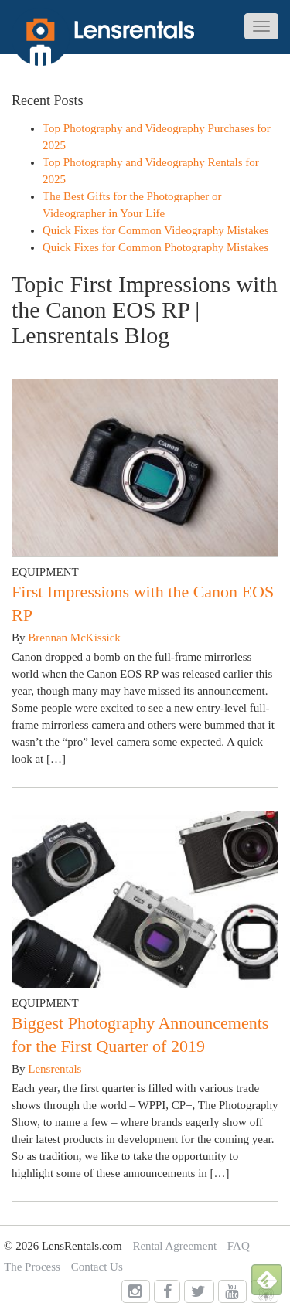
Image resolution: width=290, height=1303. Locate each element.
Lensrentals (54, 1069)
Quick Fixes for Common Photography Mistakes (155, 247)
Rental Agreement (174, 1246)
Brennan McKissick (74, 637)
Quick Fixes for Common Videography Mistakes (156, 230)
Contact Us (97, 1266)
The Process (32, 1266)
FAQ (238, 1246)
